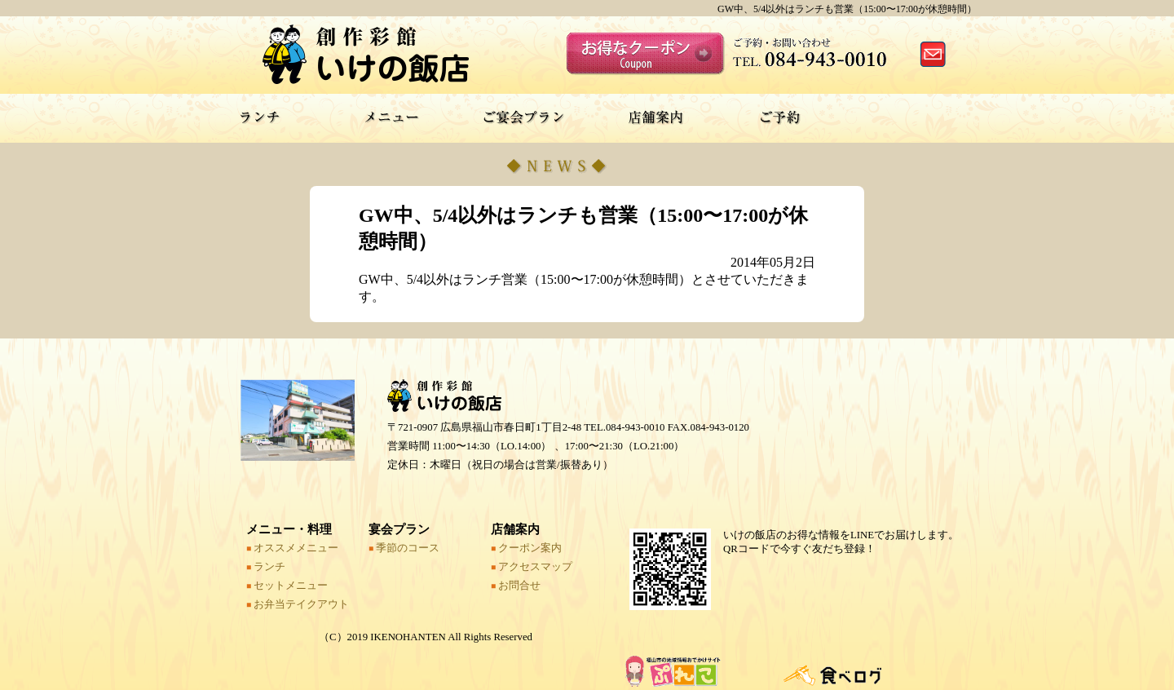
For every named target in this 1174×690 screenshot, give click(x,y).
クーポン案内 (526, 548)
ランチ (265, 567)
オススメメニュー (292, 548)
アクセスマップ (531, 567)
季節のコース (404, 548)
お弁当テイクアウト (297, 604)
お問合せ (516, 585)
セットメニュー (287, 585)
